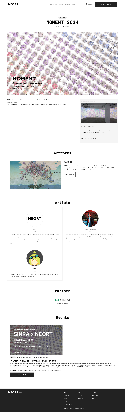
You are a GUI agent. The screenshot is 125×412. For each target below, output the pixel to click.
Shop (73, 4)
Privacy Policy (68, 404)
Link (35, 231)
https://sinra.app (62, 303)
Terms (65, 401)
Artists (61, 4)
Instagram (80, 398)
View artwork (69, 174)
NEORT (93, 398)
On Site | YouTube (22, 375)
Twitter (80, 395)
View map (101, 132)
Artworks (67, 4)
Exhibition (53, 4)
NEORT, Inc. (95, 395)
